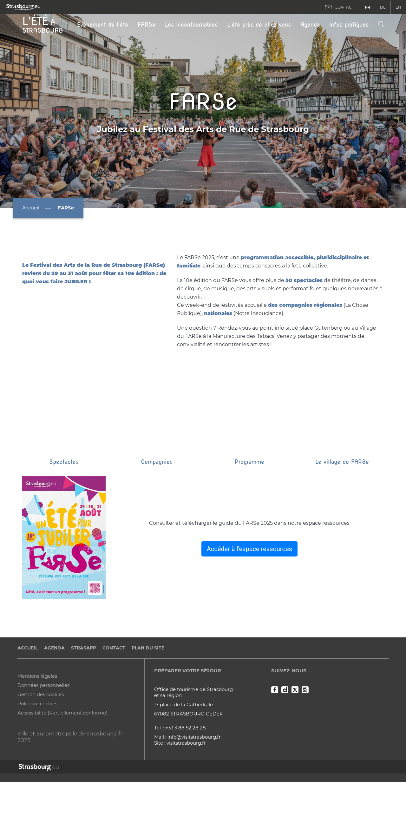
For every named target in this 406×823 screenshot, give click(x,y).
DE (383, 7)
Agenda (310, 24)
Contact (113, 683)
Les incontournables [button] (191, 24)
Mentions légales (37, 711)
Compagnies (157, 496)
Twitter (294, 724)
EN (398, 7)
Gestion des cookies (40, 729)
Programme (249, 496)
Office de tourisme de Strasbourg (193, 724)
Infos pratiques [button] (349, 24)
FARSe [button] (146, 24)
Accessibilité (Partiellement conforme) (62, 748)
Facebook (274, 724)
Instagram (305, 724)
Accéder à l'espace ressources (249, 584)
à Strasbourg (42, 24)
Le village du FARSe (342, 496)
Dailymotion (284, 724)
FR (367, 7)
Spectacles (63, 496)
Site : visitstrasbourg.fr (180, 778)
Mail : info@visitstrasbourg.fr (187, 772)
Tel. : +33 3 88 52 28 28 (180, 763)
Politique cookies (37, 738)
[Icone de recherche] (381, 24)
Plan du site (148, 683)
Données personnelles (43, 720)
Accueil (30, 208)
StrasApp (83, 683)
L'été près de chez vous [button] (259, 24)
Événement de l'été (102, 24)
